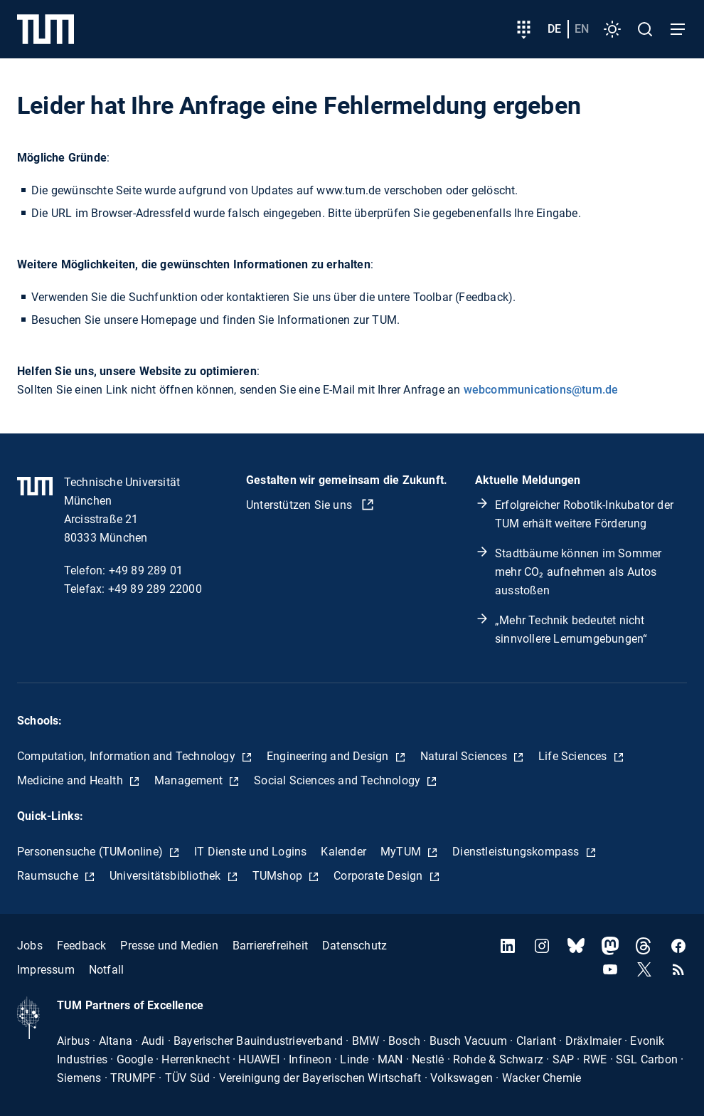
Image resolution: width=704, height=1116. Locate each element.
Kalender (343, 851)
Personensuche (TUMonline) (91, 851)
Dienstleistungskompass (517, 851)
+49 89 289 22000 (155, 589)
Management (189, 780)
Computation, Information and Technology (127, 756)
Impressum (46, 969)
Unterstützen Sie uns (300, 505)
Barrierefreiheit (270, 945)
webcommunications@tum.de (541, 389)
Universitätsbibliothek (167, 876)
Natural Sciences (465, 756)
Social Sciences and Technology (338, 780)
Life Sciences (574, 756)
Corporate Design (379, 876)
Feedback (82, 945)
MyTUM (402, 851)
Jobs (30, 945)
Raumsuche (49, 876)
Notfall (106, 969)
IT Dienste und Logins (250, 851)
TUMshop (279, 876)
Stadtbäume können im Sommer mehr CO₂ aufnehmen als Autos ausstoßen (578, 572)
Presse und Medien (169, 945)
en (582, 29)
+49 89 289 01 (146, 570)
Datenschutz (354, 945)
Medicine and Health (71, 780)
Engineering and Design (329, 756)
